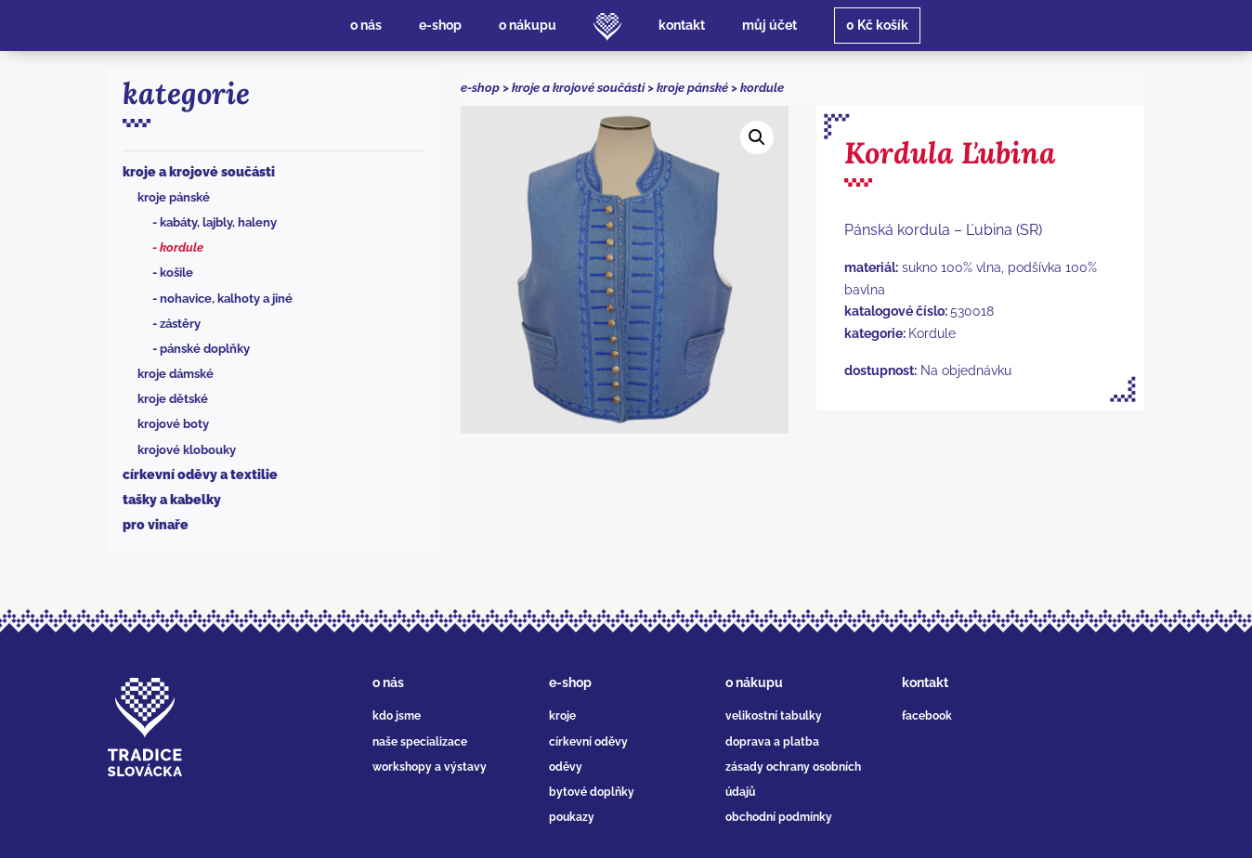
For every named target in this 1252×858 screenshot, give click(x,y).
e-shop (480, 88)
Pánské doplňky (205, 349)
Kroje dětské (172, 399)
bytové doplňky (591, 792)
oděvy (565, 767)
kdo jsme (396, 715)
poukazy (571, 817)
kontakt (925, 682)
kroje (562, 715)
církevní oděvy (588, 741)
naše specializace (419, 741)
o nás (388, 682)
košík (877, 25)
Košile (176, 273)
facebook (927, 715)
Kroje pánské (173, 197)
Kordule (181, 247)
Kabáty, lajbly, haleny (218, 222)
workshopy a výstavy (429, 767)
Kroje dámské (175, 374)
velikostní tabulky (773, 715)
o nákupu (754, 682)
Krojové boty (173, 424)
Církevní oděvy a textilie (200, 474)
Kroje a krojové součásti (199, 171)
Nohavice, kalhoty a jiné (226, 299)
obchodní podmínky (778, 817)
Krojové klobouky (186, 450)
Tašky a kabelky (172, 499)
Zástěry (180, 324)
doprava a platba (772, 741)
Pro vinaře (156, 524)
